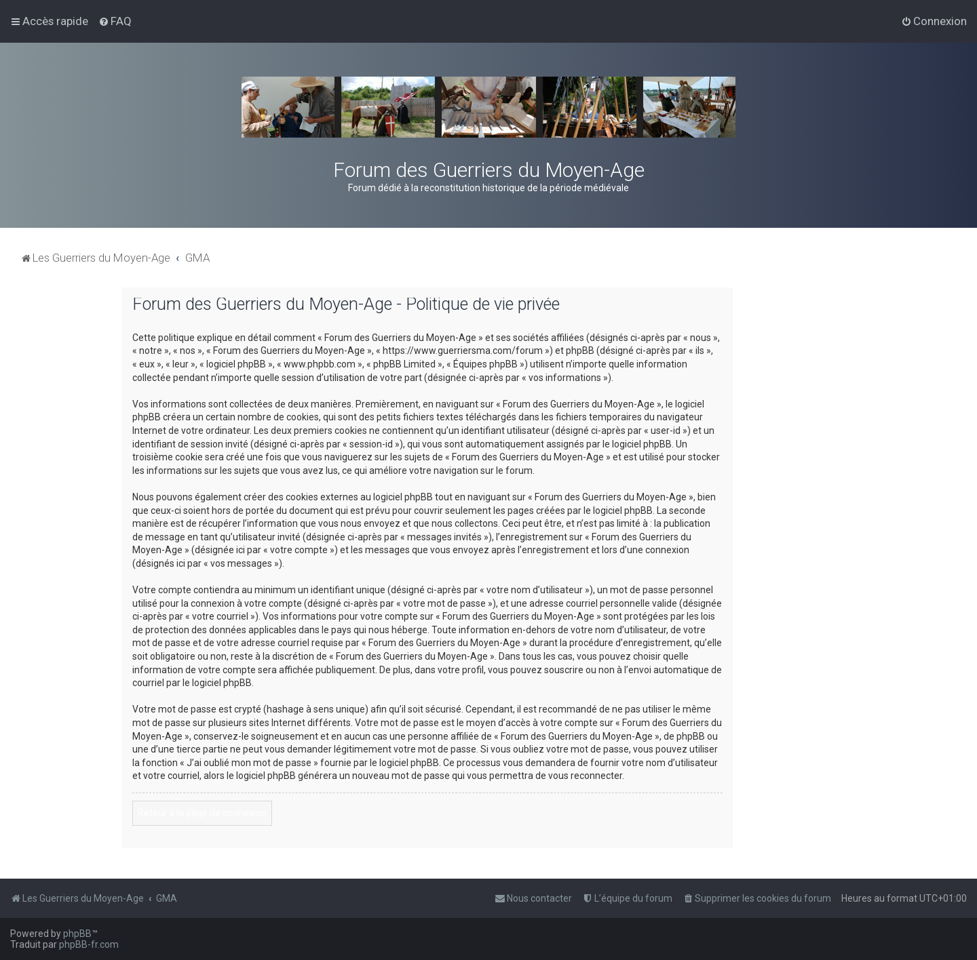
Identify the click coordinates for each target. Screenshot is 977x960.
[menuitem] (115, 21)
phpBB (77, 933)
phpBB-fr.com (89, 944)
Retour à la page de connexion (202, 812)
